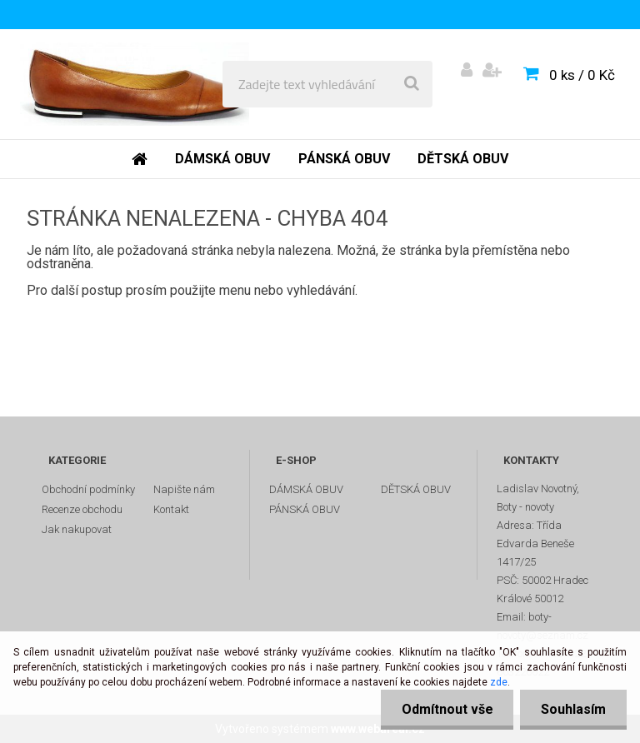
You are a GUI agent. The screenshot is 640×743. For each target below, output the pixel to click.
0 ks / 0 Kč (582, 75)
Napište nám (184, 489)
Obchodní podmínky (88, 489)
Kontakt (171, 509)
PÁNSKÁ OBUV (304, 509)
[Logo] (134, 84)
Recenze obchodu (82, 509)
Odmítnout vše (446, 709)
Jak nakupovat (77, 529)
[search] (411, 84)
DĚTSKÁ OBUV (416, 489)
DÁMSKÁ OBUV (306, 489)
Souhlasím (573, 709)
